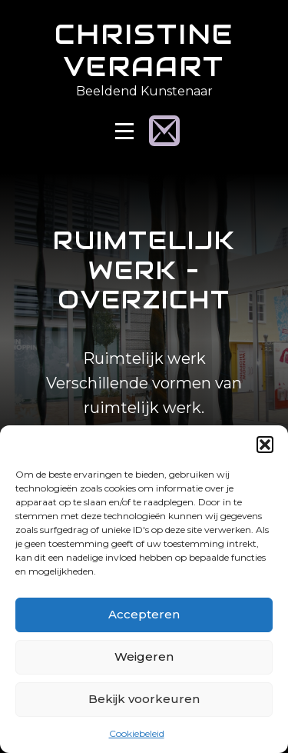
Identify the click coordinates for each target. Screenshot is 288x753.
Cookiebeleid (136, 733)
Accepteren (144, 614)
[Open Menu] (124, 131)
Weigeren (144, 656)
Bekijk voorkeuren (144, 698)
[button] (265, 444)
